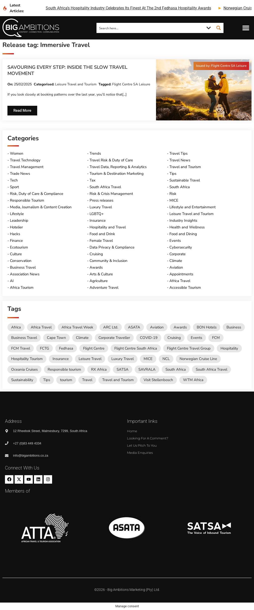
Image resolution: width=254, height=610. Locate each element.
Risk (172, 193)
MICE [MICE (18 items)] (148, 358)
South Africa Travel (105, 186)
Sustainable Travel (184, 180)
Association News (24, 274)
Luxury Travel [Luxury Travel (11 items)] (122, 358)
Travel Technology (25, 160)
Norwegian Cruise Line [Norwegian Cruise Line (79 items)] (198, 358)
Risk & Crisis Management (111, 193)
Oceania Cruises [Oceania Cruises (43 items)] (24, 369)
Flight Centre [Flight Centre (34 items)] (93, 348)
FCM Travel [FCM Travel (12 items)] (20, 348)
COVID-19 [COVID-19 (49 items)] (149, 337)
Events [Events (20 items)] (196, 337)
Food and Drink (102, 233)
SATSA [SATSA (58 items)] (122, 369)
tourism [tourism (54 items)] (66, 379)
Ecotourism (19, 247)
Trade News (20, 173)
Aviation (176, 267)
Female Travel (101, 240)
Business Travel (23, 267)
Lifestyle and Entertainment (192, 207)
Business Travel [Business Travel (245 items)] (24, 337)
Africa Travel (179, 280)
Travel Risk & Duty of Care (111, 160)
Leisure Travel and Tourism (75, 84)
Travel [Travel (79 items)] (87, 379)
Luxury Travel (101, 207)
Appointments (181, 274)
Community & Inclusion (108, 260)
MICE (173, 200)
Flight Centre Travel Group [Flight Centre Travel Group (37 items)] (189, 348)
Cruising (96, 253)
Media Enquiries (140, 453)
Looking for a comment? (147, 438)
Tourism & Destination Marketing (117, 173)
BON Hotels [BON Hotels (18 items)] (207, 327)
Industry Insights (183, 220)
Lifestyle (17, 213)
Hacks (15, 233)
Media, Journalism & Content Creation (41, 207)
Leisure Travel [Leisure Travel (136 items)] (90, 358)
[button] (246, 28)
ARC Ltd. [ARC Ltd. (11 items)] (110, 327)
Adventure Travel (104, 287)
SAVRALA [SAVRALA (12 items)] (147, 369)
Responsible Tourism (27, 200)
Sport (14, 186)
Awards (96, 267)
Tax (92, 180)
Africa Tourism (21, 287)
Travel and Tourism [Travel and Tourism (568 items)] (118, 379)
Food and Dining (183, 233)
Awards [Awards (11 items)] (180, 327)
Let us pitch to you (142, 445)
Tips (172, 173)
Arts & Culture (101, 274)
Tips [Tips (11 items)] (46, 379)
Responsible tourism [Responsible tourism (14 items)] (64, 369)
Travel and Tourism (185, 166)
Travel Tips (178, 153)
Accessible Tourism (185, 287)
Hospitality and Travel (108, 227)
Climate (175, 260)
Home (132, 431)
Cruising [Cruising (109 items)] (174, 337)
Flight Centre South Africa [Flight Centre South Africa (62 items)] (135, 348)
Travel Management (26, 166)
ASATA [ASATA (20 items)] (134, 327)
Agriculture (99, 280)
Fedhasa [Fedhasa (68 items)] (66, 348)
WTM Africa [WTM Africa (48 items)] (193, 379)
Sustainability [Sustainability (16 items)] (22, 379)
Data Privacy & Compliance (112, 247)
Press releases (101, 200)
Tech (14, 180)
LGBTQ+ (97, 213)
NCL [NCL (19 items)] (166, 358)
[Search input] (150, 28)
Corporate (177, 253)
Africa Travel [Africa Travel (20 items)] (41, 327)
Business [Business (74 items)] (233, 327)
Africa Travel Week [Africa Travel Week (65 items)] (77, 327)
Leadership (19, 220)
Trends (95, 153)
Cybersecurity (180, 247)
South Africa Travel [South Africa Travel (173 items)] (211, 369)
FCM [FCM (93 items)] (216, 337)
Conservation (21, 260)
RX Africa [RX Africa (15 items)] (99, 369)
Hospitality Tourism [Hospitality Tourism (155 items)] (27, 358)
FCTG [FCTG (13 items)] (44, 348)
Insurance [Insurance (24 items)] (61, 358)
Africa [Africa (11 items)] (16, 327)
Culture (16, 253)
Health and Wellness (187, 227)
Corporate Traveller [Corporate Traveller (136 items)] (114, 337)
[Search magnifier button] (218, 28)
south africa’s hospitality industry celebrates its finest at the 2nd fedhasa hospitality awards (128, 8)
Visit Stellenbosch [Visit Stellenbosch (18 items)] (158, 379)
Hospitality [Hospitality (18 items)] (229, 348)
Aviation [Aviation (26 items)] (157, 327)
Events (175, 240)
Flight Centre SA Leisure (131, 84)
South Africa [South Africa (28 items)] (175, 369)
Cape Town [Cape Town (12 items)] (56, 337)
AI (12, 280)
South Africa (179, 186)
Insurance (98, 220)
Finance (16, 240)
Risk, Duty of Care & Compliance (36, 193)
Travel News (179, 160)
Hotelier (16, 227)
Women (16, 153)
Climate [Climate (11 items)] (82, 337)
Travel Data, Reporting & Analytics (118, 166)
